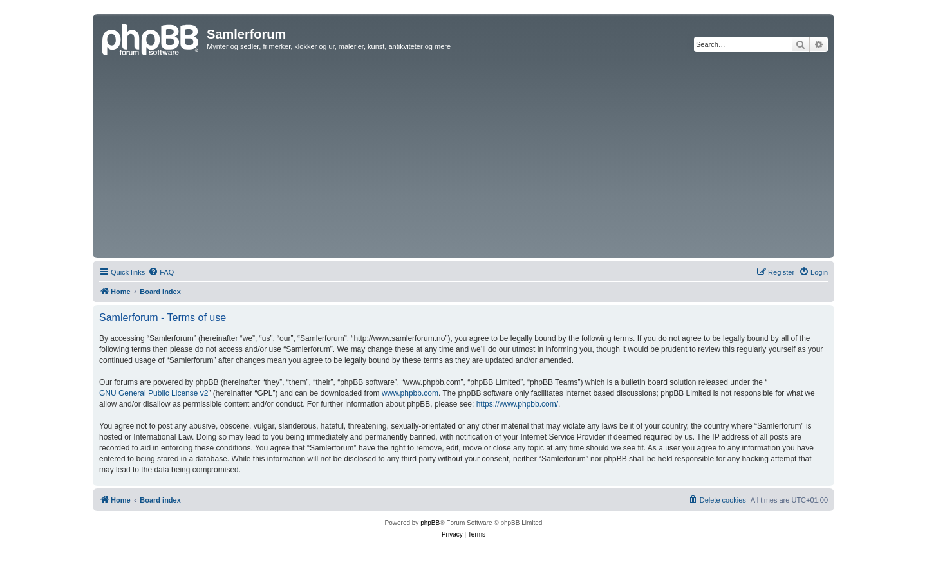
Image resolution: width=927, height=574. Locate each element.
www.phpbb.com (410, 393)
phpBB (430, 522)
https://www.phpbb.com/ (517, 404)
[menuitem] (161, 272)
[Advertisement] (463, 158)
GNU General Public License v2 (153, 393)
